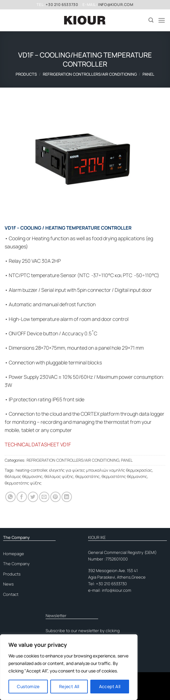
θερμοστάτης (87, 476)
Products (26, 74)
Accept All (110, 686)
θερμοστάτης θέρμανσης (124, 476)
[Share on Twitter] (33, 497)
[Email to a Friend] (44, 497)
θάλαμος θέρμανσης (23, 476)
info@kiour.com (115, 4)
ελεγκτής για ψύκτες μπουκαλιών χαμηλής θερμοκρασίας (100, 470)
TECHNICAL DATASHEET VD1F (38, 444)
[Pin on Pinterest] (55, 497)
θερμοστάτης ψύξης (23, 483)
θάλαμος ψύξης (58, 476)
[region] (69, 667)
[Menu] (161, 20)
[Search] (150, 20)
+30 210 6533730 (62, 4)
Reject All (69, 686)
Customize (28, 686)
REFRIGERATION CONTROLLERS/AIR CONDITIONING (90, 74)
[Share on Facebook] (22, 497)
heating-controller (31, 470)
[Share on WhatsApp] (10, 497)
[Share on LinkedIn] (67, 497)
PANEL (148, 74)
